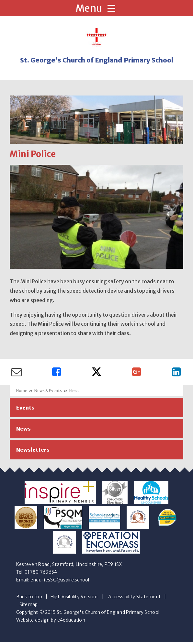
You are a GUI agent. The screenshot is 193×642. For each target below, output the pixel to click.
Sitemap (28, 604)
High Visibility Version (74, 597)
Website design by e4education (50, 620)
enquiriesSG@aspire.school (59, 580)
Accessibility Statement (134, 597)
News (74, 390)
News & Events (48, 390)
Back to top (29, 597)
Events (25, 407)
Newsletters (33, 449)
